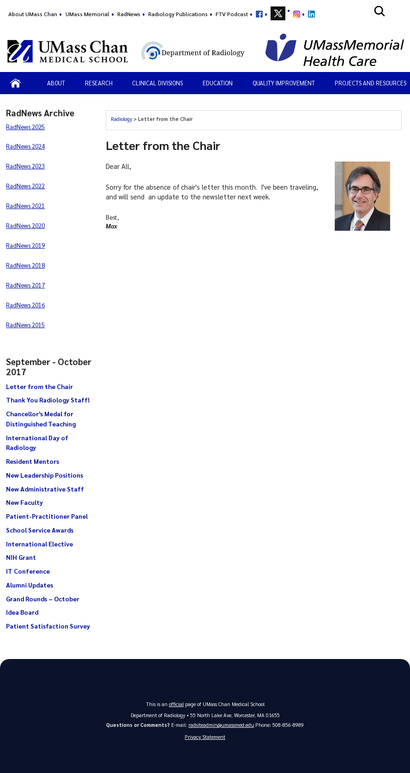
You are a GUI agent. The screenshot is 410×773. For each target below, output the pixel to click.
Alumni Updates (29, 585)
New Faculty (24, 502)
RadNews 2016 (25, 305)
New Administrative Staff (45, 489)
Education (218, 83)
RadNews (128, 14)
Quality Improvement (284, 83)
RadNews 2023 (25, 166)
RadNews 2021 (25, 206)
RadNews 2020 (25, 225)
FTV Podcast (232, 14)
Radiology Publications (178, 14)
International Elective (39, 543)
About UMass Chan (32, 14)
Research (99, 83)
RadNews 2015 (25, 325)
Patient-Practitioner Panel (47, 516)
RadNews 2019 (25, 245)
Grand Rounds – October (42, 598)
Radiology (121, 118)
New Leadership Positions (44, 475)
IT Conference (28, 571)
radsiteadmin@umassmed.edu (221, 724)
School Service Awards (39, 530)
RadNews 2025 (25, 127)
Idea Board (22, 612)
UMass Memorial (87, 14)
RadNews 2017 (25, 285)
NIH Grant (21, 557)
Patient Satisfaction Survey (48, 626)
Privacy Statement (205, 736)
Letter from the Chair (39, 386)
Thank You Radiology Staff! (48, 399)
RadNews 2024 (25, 146)
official (176, 704)
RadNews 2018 (25, 265)
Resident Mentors (32, 461)
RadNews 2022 (25, 186)
